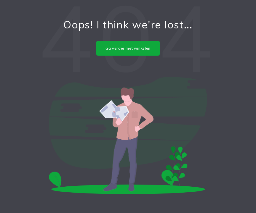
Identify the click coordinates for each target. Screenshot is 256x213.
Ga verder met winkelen (128, 48)
